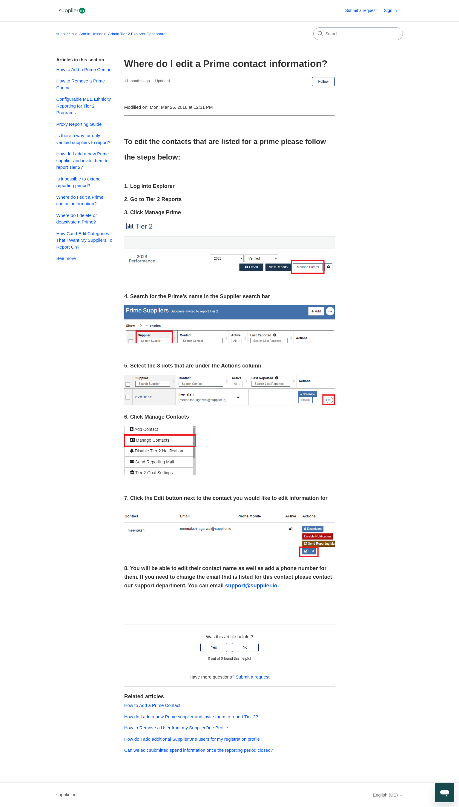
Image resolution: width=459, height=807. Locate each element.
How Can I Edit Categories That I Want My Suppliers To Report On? (84, 240)
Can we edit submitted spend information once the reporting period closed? (198, 750)
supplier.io (65, 34)
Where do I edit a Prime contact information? (80, 200)
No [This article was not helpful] (245, 647)
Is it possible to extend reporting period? (78, 182)
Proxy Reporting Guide (79, 124)
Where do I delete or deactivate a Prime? (76, 219)
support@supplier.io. (252, 586)
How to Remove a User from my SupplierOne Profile (176, 727)
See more (66, 258)
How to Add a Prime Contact (84, 69)
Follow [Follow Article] (323, 81)
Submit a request (361, 10)
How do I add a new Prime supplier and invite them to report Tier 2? (82, 160)
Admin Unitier (91, 34)
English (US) (388, 794)
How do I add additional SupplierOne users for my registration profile (192, 739)
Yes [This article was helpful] (214, 647)
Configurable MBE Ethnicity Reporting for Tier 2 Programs (83, 106)
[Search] (358, 34)
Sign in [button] (390, 10)
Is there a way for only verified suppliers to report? (83, 139)
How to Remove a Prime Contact (80, 84)
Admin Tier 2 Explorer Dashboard (136, 34)
